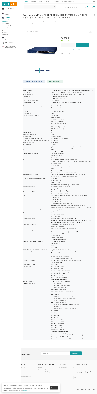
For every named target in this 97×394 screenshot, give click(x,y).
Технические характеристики (34, 81)
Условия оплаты (63, 367)
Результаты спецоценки (24, 376)
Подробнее (26, 390)
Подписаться (76, 353)
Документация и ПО (55, 81)
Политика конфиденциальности (46, 369)
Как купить (62, 364)
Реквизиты (21, 374)
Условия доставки (63, 369)
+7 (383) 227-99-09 (72, 7)
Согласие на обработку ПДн (45, 371)
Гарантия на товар (63, 371)
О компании (21, 367)
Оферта (40, 367)
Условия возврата (63, 374)
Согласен (54, 388)
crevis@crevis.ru (80, 368)
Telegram (75, 377)
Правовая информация (46, 364)
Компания (21, 364)
